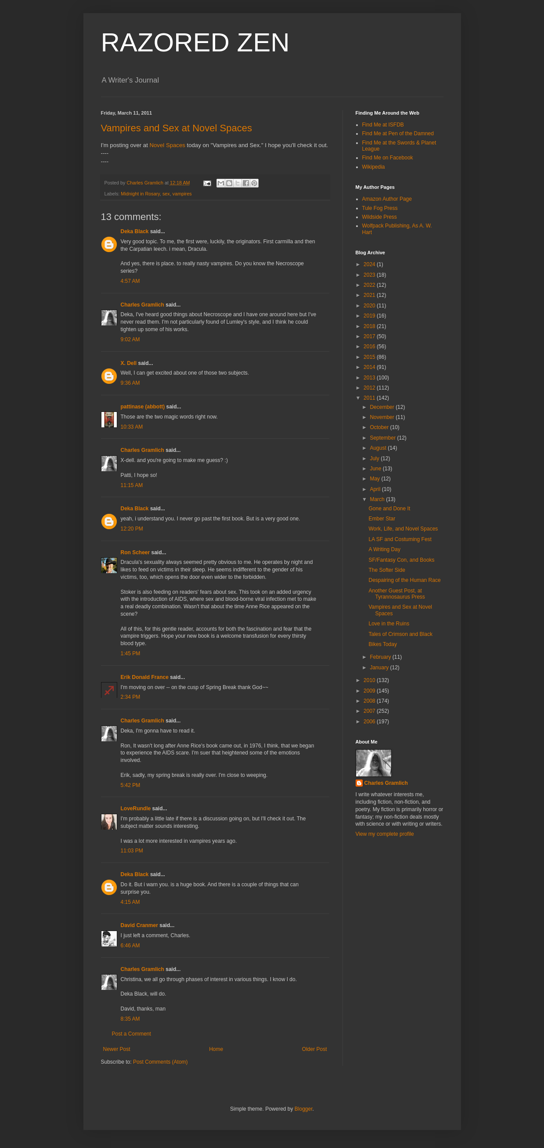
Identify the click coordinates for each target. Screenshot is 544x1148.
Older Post (314, 1049)
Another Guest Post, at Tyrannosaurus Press (396, 594)
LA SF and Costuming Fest (399, 539)
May (375, 479)
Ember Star (381, 519)
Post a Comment (131, 1034)
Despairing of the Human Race (404, 580)
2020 (370, 306)
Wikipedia (373, 167)
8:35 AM (130, 1019)
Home (216, 1049)
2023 (370, 275)
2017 (370, 336)
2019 (370, 316)
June (376, 469)
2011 (370, 398)
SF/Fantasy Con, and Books (401, 560)
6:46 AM (130, 945)
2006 (370, 721)
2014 (370, 367)
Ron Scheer (135, 552)
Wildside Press (379, 217)
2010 (370, 680)
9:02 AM (130, 339)
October (380, 427)
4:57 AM (130, 281)
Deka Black (135, 231)
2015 (370, 357)
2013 (370, 378)
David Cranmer (139, 925)
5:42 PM (131, 785)
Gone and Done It (389, 508)
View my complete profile (385, 834)
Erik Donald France (145, 677)
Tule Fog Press (380, 208)
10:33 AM (132, 427)
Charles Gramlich (142, 305)
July (375, 458)
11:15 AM (132, 485)
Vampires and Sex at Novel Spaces (176, 128)
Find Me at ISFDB (383, 125)
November (383, 417)
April (376, 489)
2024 (370, 264)
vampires (182, 193)
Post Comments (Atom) (160, 1062)
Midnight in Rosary (140, 193)
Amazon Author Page (387, 199)
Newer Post (116, 1049)
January (380, 667)
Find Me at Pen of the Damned (398, 133)
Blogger (304, 1109)
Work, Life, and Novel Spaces (403, 529)
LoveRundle (136, 808)
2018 (370, 326)
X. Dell (129, 363)
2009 (370, 691)
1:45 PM (131, 653)
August (379, 448)
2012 (370, 388)
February (381, 657)
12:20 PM (132, 529)
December (383, 407)
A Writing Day (384, 549)
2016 (370, 346)
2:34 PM (131, 697)
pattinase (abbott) (143, 407)
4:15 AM (130, 902)
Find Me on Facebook (387, 158)
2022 (370, 285)
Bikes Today (382, 644)
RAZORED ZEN (195, 42)
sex (166, 193)
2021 (370, 295)
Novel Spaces (167, 145)
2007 (370, 711)
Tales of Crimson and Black (400, 634)
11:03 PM (132, 851)
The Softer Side (386, 570)
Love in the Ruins (388, 624)
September (383, 438)
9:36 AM (130, 383)
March (378, 499)
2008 (370, 701)
